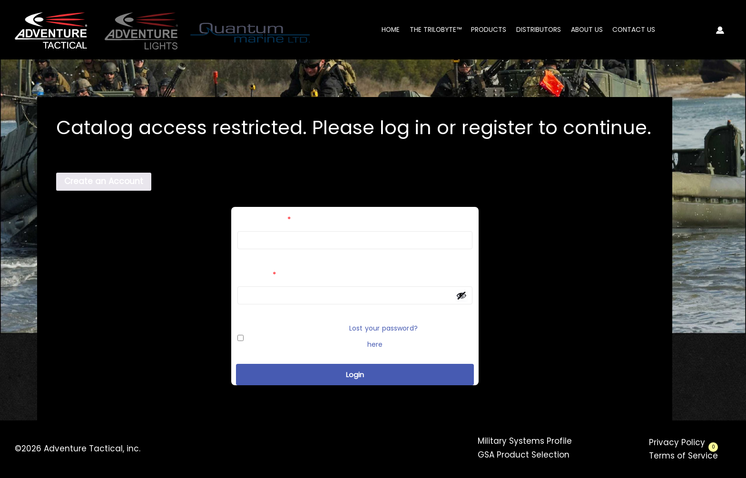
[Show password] (461, 295)
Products (488, 29)
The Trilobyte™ (435, 29)
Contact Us (633, 29)
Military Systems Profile (525, 441)
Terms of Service (683, 455)
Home (391, 29)
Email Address (264, 219)
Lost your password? (383, 328)
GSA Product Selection (523, 454)
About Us (587, 29)
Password (256, 275)
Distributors (538, 29)
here (375, 344)
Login (355, 375)
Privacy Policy (677, 442)
